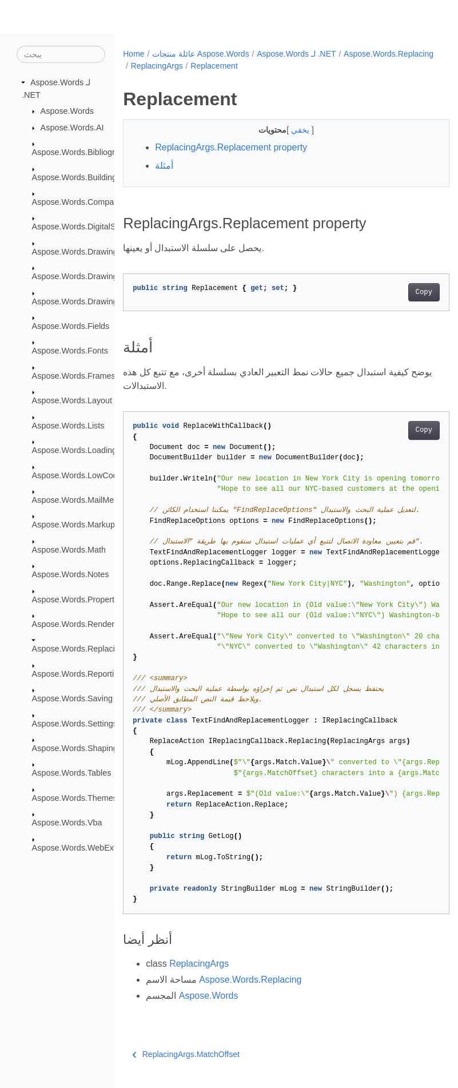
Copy (400, 292)
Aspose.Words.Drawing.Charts (88, 276)
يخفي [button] (290, 129)
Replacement (312, 65)
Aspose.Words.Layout (72, 400)
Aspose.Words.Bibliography (82, 152)
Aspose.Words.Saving (72, 698)
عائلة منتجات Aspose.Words (200, 53)
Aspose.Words (67, 111)
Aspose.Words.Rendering (79, 624)
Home (133, 53)
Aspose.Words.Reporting (78, 673)
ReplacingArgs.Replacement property (231, 147)
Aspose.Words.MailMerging (82, 500)
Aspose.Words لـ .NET (296, 53)
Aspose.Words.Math (69, 549)
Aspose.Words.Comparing (80, 202)
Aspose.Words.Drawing (75, 251)
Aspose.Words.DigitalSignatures (91, 226)
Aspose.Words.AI (72, 127)
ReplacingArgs (254, 65)
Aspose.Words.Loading (74, 450)
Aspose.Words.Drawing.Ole (82, 300)
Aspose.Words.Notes (70, 574)
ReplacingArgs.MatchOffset (186, 1054)
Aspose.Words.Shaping (75, 748)
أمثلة (164, 165)
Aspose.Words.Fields (71, 326)
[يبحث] (61, 54)
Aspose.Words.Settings (74, 723)
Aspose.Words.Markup (73, 524)
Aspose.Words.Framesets (79, 375)
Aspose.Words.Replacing (78, 648)
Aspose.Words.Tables (71, 772)
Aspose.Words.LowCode (77, 474)
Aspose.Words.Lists (68, 425)
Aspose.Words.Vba (67, 822)
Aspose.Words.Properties (78, 598)
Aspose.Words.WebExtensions (88, 847)
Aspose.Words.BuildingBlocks (86, 176)
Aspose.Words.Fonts (70, 350)
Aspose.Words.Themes (74, 798)
